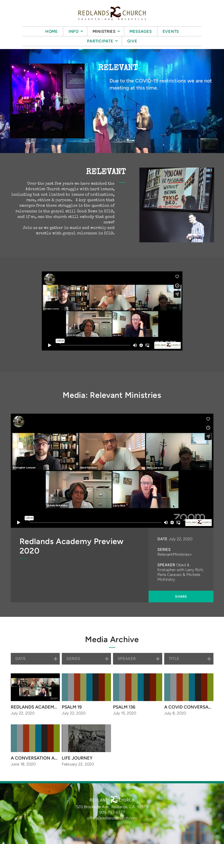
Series (164, 549)
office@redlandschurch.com (112, 818)
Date (162, 539)
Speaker (166, 565)
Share (181, 596)
